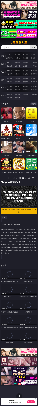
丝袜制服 (17, 66)
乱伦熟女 (25, 74)
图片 (2, 80)
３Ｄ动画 (34, 62)
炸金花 (18, 58)
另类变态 (34, 74)
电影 (2, 72)
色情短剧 (17, 97)
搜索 (33, 47)
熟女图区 (25, 82)
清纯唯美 (17, 82)
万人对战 (25, 55)
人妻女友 (25, 86)
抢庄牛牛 (34, 58)
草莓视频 (25, 94)
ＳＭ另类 (34, 66)
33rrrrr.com (19, 42)
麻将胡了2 (9, 58)
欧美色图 (25, 78)
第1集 (3, 217)
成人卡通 (25, 70)
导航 (2, 96)
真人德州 (17, 55)
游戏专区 (34, 55)
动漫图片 (34, 78)
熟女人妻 (9, 66)
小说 (2, 88)
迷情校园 (9, 90)
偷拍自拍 (17, 70)
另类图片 (34, 82)
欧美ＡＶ (25, 62)
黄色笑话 (25, 90)
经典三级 (17, 74)
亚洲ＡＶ (9, 62)
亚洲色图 (17, 78)
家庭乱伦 (17, 86)
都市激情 (9, 86)
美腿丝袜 (9, 82)
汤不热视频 (33, 94)
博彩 (2, 56)
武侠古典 (34, 86)
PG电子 (9, 55)
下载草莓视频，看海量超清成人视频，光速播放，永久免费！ (19, 211)
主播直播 (25, 66)
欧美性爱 (34, 70)
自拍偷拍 (17, 62)
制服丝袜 (9, 74)
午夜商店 (17, 94)
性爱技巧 (34, 90)
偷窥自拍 (9, 78)
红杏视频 (9, 97)
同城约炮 (9, 94)
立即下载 (31, 402)
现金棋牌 (25, 58)
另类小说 (17, 90)
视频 (2, 64)
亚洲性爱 (9, 70)
